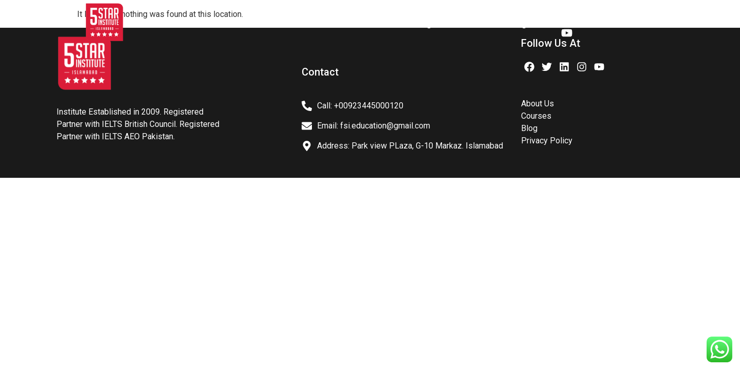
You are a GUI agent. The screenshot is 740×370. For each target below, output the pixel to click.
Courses (374, 24)
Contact (472, 24)
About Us (216, 24)
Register (528, 24)
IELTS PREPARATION (296, 24)
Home (163, 24)
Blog (423, 24)
